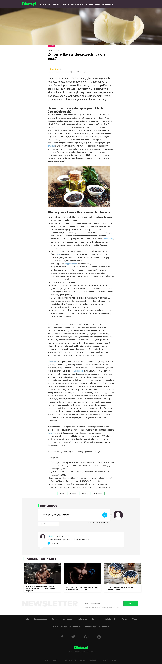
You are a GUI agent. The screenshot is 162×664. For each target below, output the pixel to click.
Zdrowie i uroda (40, 619)
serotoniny (108, 239)
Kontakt (114, 660)
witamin (51, 433)
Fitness (55, 619)
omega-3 (51, 146)
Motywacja (82, 619)
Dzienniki (96, 619)
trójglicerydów (71, 264)
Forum (124, 619)
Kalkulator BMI (110, 619)
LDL (58, 254)
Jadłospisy (68, 619)
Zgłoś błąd (105, 660)
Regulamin (56, 660)
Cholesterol (52, 361)
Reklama (82, 660)
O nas (47, 660)
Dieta (26, 619)
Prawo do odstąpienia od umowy (66, 627)
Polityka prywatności (70, 660)
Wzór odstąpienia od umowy (97, 627)
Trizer (135, 619)
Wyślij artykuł (93, 660)
